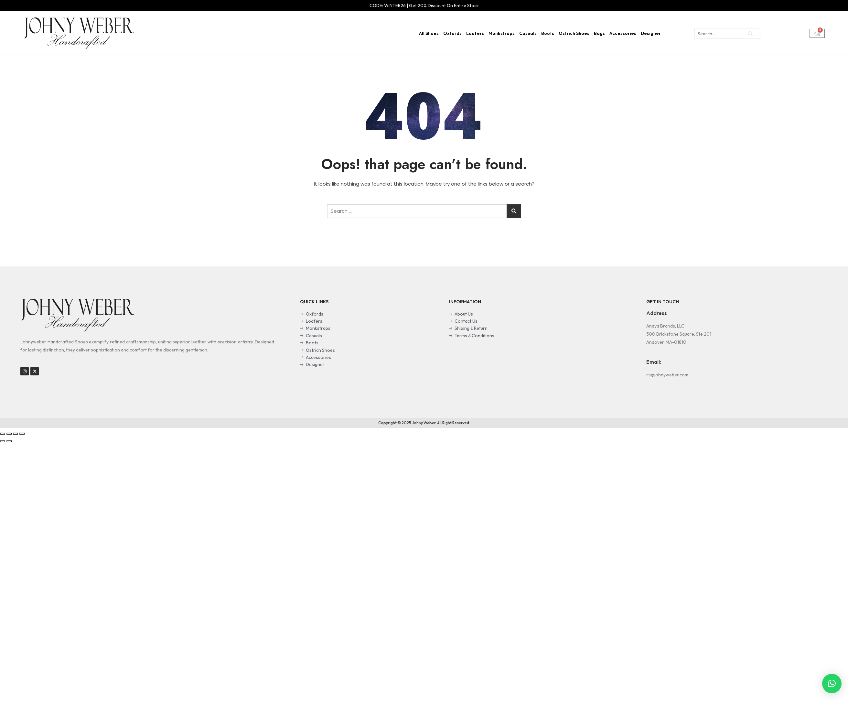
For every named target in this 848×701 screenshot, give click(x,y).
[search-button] (750, 33)
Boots (547, 33)
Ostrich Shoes (574, 33)
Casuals (528, 33)
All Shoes (429, 33)
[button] (832, 683)
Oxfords (452, 33)
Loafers (475, 33)
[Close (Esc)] (2, 434)
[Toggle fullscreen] (15, 434)
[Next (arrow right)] (9, 441)
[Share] (9, 434)
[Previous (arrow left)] (2, 441)
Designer (651, 33)
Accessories (622, 33)
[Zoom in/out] (22, 434)
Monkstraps (501, 33)
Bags (599, 33)
